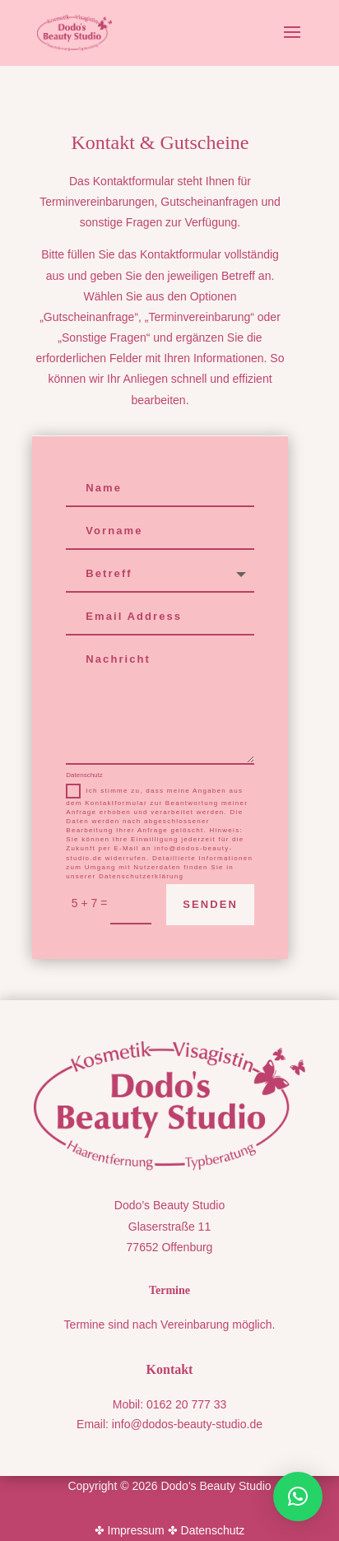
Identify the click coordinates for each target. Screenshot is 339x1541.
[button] (298, 1496)
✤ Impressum (130, 1530)
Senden (210, 904)
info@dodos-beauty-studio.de (187, 1424)
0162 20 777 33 (186, 1404)
